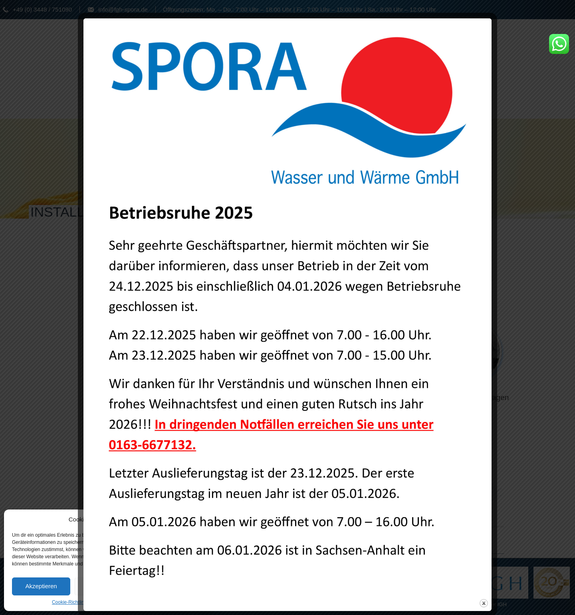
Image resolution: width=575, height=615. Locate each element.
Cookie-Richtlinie (70, 602)
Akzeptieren (41, 586)
